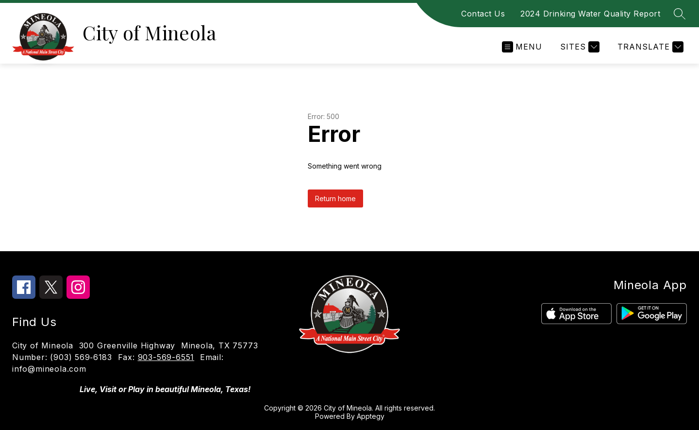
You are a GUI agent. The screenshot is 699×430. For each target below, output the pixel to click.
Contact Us (483, 13)
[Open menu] (522, 47)
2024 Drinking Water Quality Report (590, 13)
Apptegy (370, 416)
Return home (335, 198)
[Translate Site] (649, 47)
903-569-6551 (166, 357)
